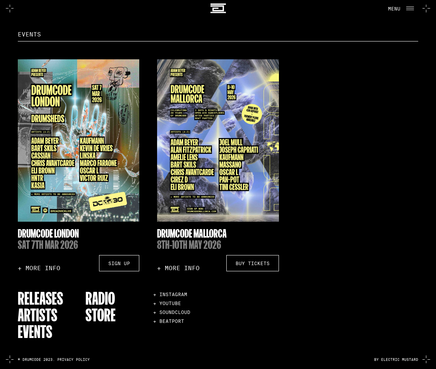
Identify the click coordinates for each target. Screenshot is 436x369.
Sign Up (119, 263)
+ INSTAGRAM (170, 294)
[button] (400, 8)
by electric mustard (396, 359)
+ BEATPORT (168, 321)
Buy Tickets (253, 263)
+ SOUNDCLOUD (171, 312)
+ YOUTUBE (167, 303)
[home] (217, 8)
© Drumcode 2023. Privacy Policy (54, 359)
